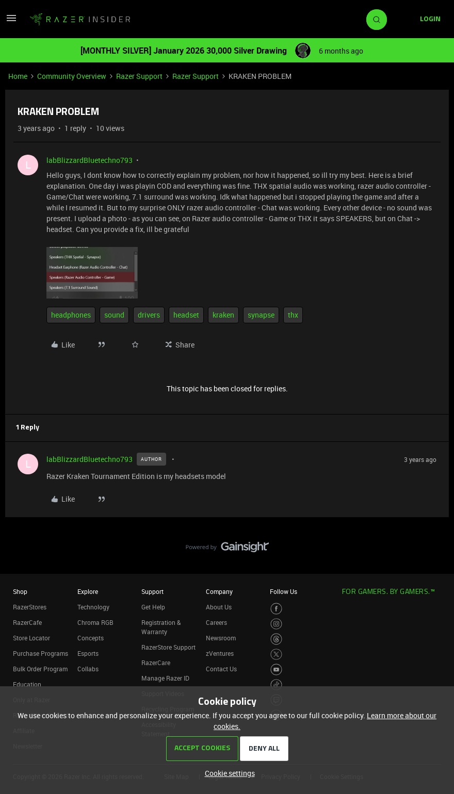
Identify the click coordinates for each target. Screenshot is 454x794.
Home (17, 76)
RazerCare (155, 662)
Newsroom (221, 638)
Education (27, 684)
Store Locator (31, 638)
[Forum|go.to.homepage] (80, 19)
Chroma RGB (95, 622)
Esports (88, 653)
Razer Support (139, 76)
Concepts (90, 638)
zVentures (220, 653)
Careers (216, 622)
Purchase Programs (40, 653)
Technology (93, 607)
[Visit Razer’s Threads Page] (276, 639)
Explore (87, 591)
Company (219, 591)
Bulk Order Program (40, 669)
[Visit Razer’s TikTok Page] (276, 685)
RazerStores (29, 607)
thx (293, 315)
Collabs (88, 669)
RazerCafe (27, 622)
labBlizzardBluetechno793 (89, 160)
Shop (20, 591)
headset (186, 315)
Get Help (153, 607)
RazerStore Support (168, 647)
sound (114, 315)
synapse (261, 315)
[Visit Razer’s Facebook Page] (276, 608)
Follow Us (283, 591)
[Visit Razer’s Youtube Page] (276, 669)
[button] (11, 21)
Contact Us (221, 669)
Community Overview (71, 76)
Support (152, 591)
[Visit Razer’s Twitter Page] (276, 654)
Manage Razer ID (165, 678)
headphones (71, 315)
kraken (223, 315)
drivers (149, 315)
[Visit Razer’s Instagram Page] (276, 624)
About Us (219, 607)
